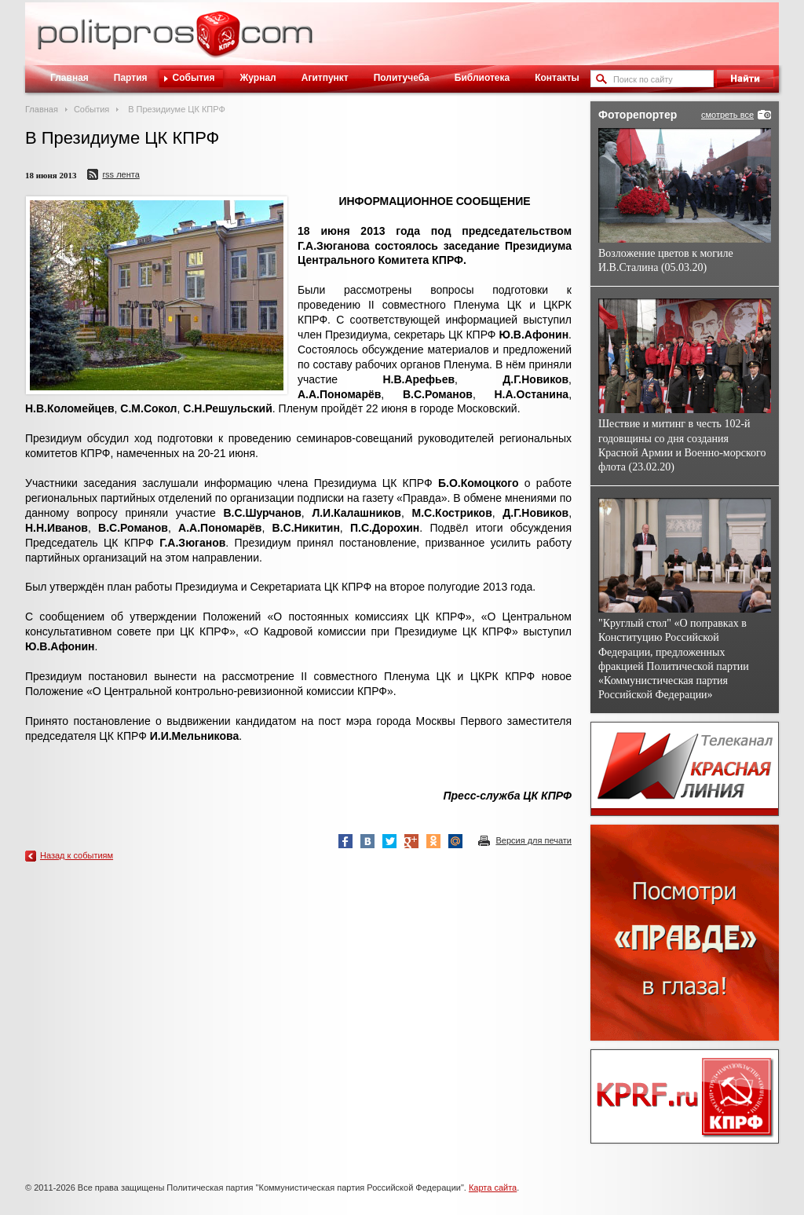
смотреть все (727, 114)
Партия (131, 77)
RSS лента (120, 174)
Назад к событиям (76, 855)
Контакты (557, 77)
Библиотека (482, 77)
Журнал (257, 77)
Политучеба (401, 77)
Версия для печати (533, 840)
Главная (69, 77)
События (194, 77)
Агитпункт (325, 77)
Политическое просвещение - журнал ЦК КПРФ (218, 42)
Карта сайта (493, 1187)
